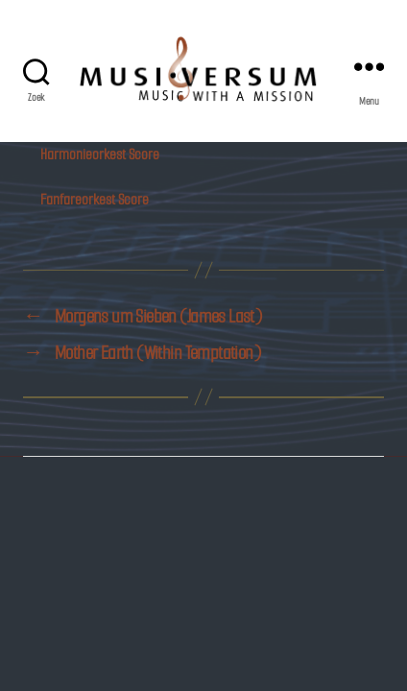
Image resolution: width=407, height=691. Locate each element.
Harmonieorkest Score (99, 154)
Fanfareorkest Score (94, 199)
